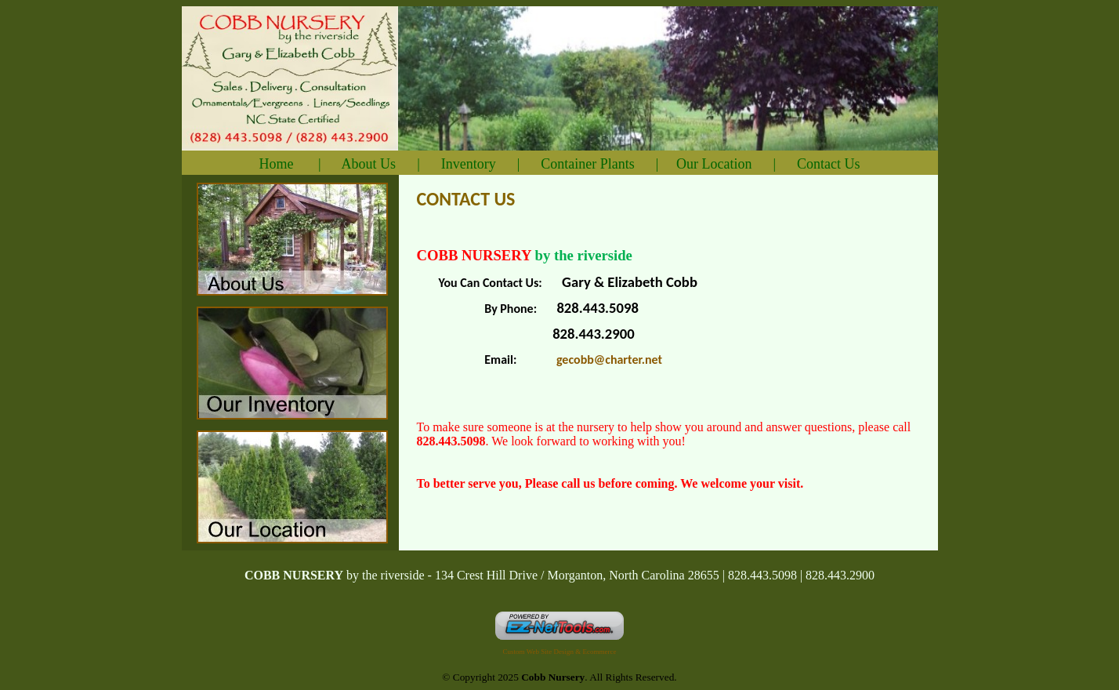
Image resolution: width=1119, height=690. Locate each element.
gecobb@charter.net (609, 359)
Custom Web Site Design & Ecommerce (560, 652)
